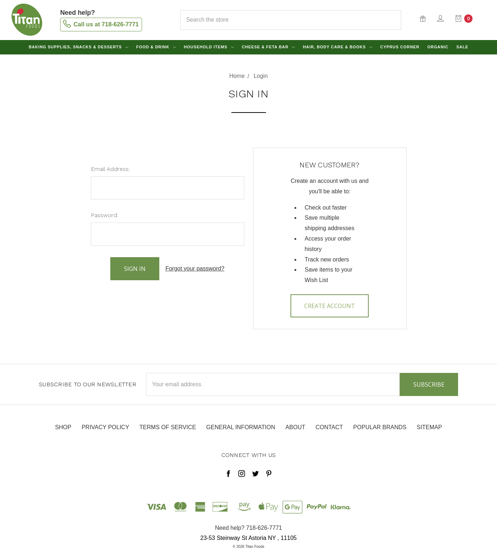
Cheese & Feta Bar (268, 47)
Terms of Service (167, 427)
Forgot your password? (195, 268)
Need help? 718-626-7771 (248, 528)
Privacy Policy (105, 427)
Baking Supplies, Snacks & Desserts (78, 47)
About (295, 427)
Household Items (209, 47)
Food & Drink (156, 47)
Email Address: (110, 169)
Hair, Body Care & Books (337, 47)
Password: (104, 215)
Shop (63, 427)
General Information (240, 427)
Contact (329, 427)
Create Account (329, 306)
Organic (437, 47)
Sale (462, 47)
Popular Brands (380, 427)
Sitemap (429, 427)
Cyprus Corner (400, 47)
